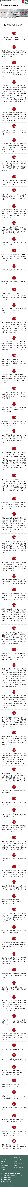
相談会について (18, 1163)
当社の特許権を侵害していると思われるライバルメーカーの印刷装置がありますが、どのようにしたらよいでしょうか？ (14, 888)
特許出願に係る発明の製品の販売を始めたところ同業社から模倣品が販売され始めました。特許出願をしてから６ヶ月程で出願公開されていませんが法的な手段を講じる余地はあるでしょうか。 (14, 116)
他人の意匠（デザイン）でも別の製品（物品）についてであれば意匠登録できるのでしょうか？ (14, 1022)
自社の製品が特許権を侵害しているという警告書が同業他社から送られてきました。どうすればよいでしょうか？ (14, 1072)
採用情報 (3, 1167)
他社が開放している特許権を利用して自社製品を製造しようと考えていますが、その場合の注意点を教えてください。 (14, 423)
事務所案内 (17, 1157)
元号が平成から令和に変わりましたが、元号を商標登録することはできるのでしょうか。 (14, 132)
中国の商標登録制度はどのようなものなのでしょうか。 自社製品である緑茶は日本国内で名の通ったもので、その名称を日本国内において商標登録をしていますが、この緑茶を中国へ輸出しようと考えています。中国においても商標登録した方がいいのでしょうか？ (14, 637)
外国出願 (16, 1161)
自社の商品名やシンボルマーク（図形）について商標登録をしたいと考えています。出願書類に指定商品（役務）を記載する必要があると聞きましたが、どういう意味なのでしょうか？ (14, 566)
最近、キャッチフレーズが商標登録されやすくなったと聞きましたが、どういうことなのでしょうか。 (14, 310)
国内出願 (3, 1161)
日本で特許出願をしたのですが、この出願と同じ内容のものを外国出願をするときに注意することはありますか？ (14, 1146)
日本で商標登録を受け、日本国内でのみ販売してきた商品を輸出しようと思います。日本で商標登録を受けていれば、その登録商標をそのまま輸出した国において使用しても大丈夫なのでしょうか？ (14, 845)
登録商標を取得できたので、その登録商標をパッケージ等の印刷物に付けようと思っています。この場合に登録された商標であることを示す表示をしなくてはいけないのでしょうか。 (14, 213)
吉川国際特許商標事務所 (12, 1185)
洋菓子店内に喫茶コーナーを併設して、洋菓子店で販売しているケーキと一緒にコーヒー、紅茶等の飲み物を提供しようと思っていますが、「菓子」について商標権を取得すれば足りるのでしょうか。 (14, 345)
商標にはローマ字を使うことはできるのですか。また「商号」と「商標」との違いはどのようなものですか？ (14, 1133)
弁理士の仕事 (17, 1159)
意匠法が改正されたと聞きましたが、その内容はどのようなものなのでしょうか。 (14, 39)
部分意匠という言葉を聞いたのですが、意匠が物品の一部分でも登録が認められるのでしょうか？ (14, 989)
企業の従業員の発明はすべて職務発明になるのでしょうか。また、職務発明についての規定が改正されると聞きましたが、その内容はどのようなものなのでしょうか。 (14, 378)
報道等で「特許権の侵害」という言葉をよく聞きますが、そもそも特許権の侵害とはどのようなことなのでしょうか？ (14, 581)
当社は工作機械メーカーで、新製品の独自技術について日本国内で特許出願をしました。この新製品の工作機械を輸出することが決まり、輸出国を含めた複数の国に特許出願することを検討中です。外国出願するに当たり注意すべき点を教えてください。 (14, 701)
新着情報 (16, 1165)
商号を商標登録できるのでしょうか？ (13, 1049)
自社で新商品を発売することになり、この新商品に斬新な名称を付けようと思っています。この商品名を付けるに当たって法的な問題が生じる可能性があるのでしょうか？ (14, 438)
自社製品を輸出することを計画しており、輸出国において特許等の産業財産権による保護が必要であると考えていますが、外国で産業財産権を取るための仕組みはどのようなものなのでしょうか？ (14, 777)
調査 (2, 1163)
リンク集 (3, 1169)
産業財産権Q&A (5, 1165)
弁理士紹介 (3, 1159)
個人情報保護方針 (18, 1167)
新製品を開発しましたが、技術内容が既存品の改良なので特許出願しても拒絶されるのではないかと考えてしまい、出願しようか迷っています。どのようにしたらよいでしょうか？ (14, 740)
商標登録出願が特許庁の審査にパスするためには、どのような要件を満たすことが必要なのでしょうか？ (14, 901)
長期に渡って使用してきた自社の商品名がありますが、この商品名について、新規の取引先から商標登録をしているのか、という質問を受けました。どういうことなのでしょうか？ (14, 917)
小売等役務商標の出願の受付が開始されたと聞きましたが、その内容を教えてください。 (14, 975)
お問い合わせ (7, 1181)
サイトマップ (17, 1169)
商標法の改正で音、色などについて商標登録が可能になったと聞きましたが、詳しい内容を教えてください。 (14, 409)
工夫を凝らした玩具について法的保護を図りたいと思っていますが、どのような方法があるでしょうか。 (14, 182)
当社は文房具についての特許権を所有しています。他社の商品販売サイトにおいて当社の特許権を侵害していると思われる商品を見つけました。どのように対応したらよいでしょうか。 (14, 147)
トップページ (4, 1157)
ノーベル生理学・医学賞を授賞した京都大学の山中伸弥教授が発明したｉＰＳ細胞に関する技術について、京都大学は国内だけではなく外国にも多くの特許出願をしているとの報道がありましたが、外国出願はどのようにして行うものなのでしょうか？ (14, 546)
